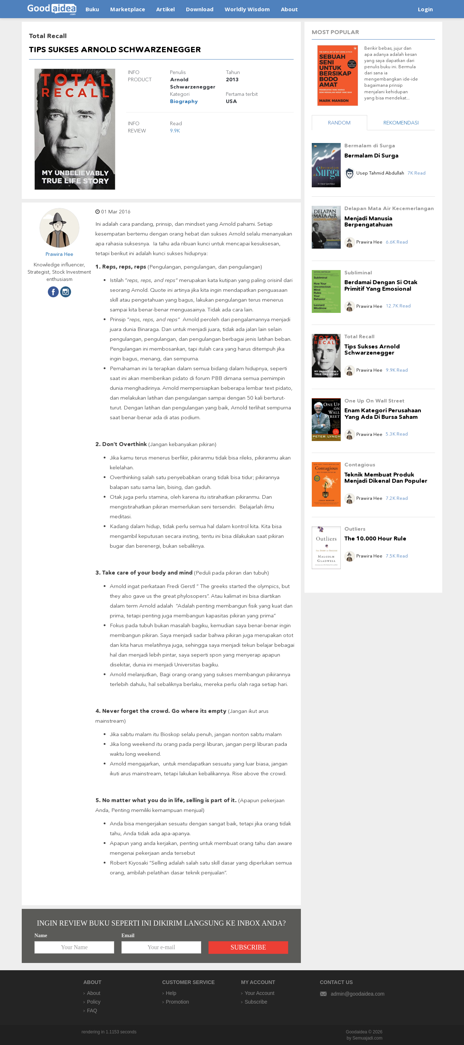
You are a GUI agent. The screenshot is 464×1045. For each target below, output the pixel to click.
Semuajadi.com (367, 1038)
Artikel (165, 9)
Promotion (177, 1002)
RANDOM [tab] (339, 122)
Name (40, 935)
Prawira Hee (59, 254)
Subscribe (256, 1002)
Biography (184, 101)
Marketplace (127, 9)
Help (171, 993)
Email (127, 935)
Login (425, 9)
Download (200, 9)
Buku (92, 9)
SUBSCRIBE (248, 947)
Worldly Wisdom (247, 9)
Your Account (259, 993)
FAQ (92, 1010)
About (289, 9)
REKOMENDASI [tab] (401, 122)
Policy (93, 1002)
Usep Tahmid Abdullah (374, 173)
